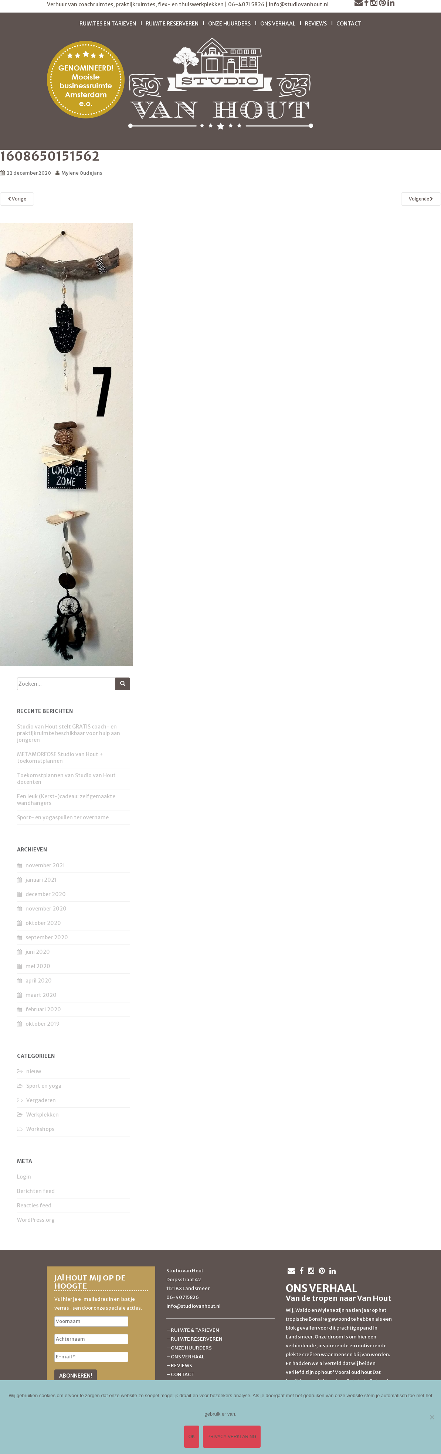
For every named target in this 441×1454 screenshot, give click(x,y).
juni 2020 (38, 952)
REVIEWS (181, 1365)
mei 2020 (38, 966)
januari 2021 (41, 880)
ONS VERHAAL (187, 1357)
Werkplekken (42, 1114)
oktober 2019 (43, 1024)
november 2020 (46, 908)
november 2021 (45, 865)
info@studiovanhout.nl (299, 4)
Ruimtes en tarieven (107, 23)
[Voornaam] (91, 1321)
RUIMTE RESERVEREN (197, 1339)
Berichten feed (36, 1191)
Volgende (421, 199)
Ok (192, 1436)
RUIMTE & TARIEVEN (195, 1330)
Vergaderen (41, 1100)
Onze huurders (229, 23)
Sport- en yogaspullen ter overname (63, 817)
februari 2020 (43, 1009)
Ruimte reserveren (172, 23)
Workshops (40, 1129)
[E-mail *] (91, 1357)
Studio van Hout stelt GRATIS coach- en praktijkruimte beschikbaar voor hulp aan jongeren (68, 733)
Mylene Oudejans (81, 173)
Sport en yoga (43, 1086)
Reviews (316, 23)
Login (24, 1176)
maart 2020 (41, 995)
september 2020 (47, 937)
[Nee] (431, 1417)
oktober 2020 (43, 923)
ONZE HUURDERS (191, 1348)
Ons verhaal (277, 23)
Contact (349, 23)
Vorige (17, 199)
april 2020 (39, 980)
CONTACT (182, 1374)
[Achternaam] (91, 1339)
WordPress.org (36, 1220)
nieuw (33, 1071)
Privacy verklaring (231, 1436)
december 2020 (46, 894)
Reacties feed (34, 1205)
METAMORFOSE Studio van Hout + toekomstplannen (60, 757)
